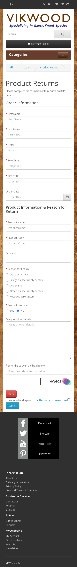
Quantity (11, 253)
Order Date (12, 191)
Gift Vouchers (13, 521)
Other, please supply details (26, 291)
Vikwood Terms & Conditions (23, 490)
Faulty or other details (18, 319)
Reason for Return (18, 269)
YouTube (44, 444)
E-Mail (11, 145)
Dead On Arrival (19, 274)
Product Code (16, 238)
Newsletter (12, 548)
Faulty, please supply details (26, 280)
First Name (14, 114)
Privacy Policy (13, 486)
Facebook (45, 423)
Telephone (14, 160)
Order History (14, 540)
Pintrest (45, 454)
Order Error (17, 285)
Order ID (13, 176)
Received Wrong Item (22, 296)
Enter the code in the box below (26, 365)
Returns (10, 505)
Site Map (11, 509)
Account (26, 67)
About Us (11, 478)
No (20, 310)
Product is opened (18, 305)
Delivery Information (18, 482)
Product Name (16, 222)
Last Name (14, 129)
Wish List (11, 544)
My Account (12, 536)
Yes (10, 310)
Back (11, 394)
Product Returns (49, 67)
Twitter (44, 433)
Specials (10, 525)
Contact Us (12, 501)
